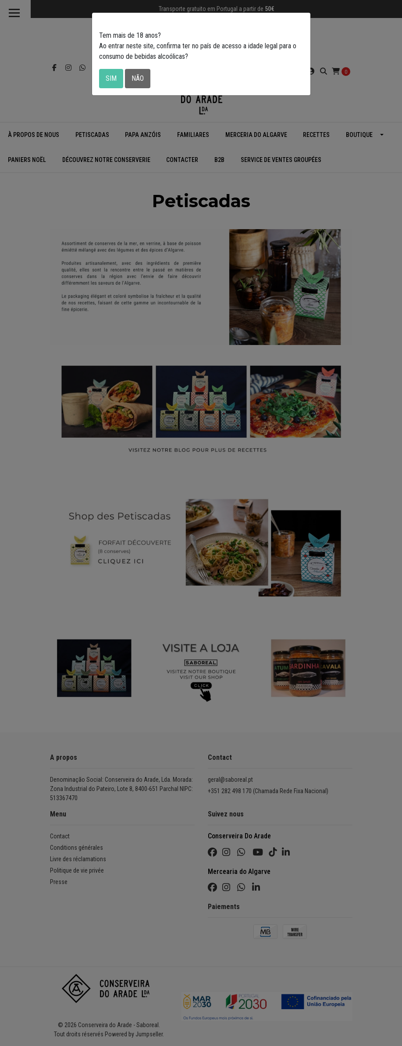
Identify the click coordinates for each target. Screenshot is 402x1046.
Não (138, 78)
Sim (111, 78)
